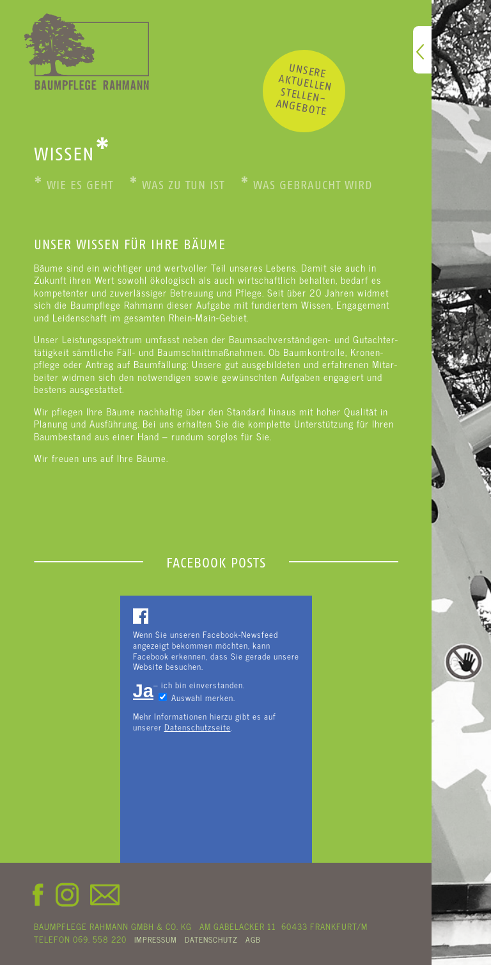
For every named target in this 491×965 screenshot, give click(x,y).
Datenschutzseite (197, 727)
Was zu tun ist (176, 185)
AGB (253, 939)
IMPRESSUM (155, 939)
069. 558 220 (100, 939)
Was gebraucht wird (306, 185)
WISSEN (72, 154)
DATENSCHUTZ (211, 939)
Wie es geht (73, 185)
